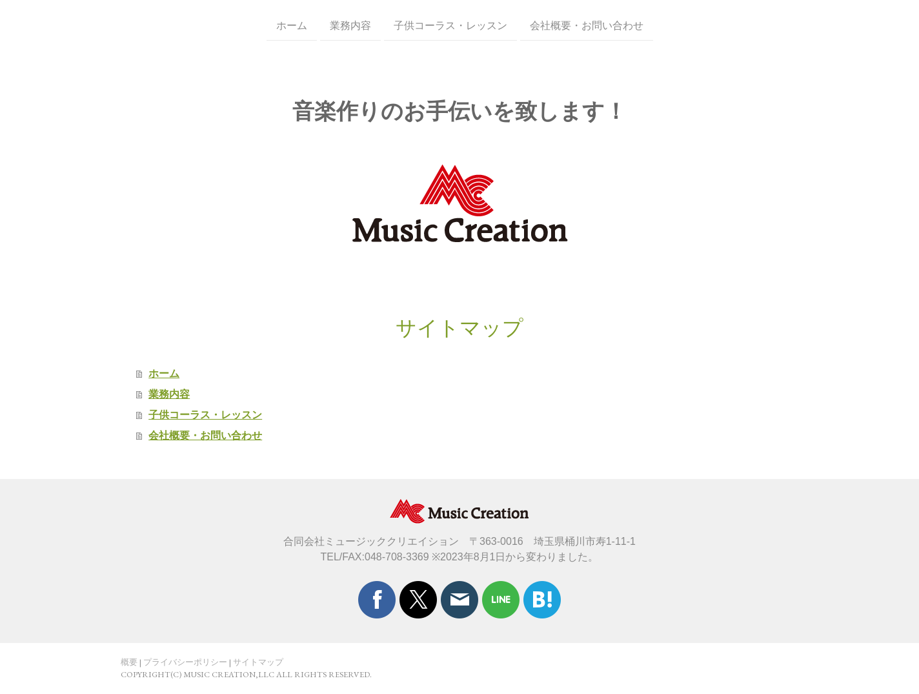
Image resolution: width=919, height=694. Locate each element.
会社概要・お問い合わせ (586, 24)
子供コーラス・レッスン (450, 24)
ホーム (291, 24)
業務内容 (350, 24)
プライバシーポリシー (185, 662)
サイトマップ (258, 662)
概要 (129, 662)
